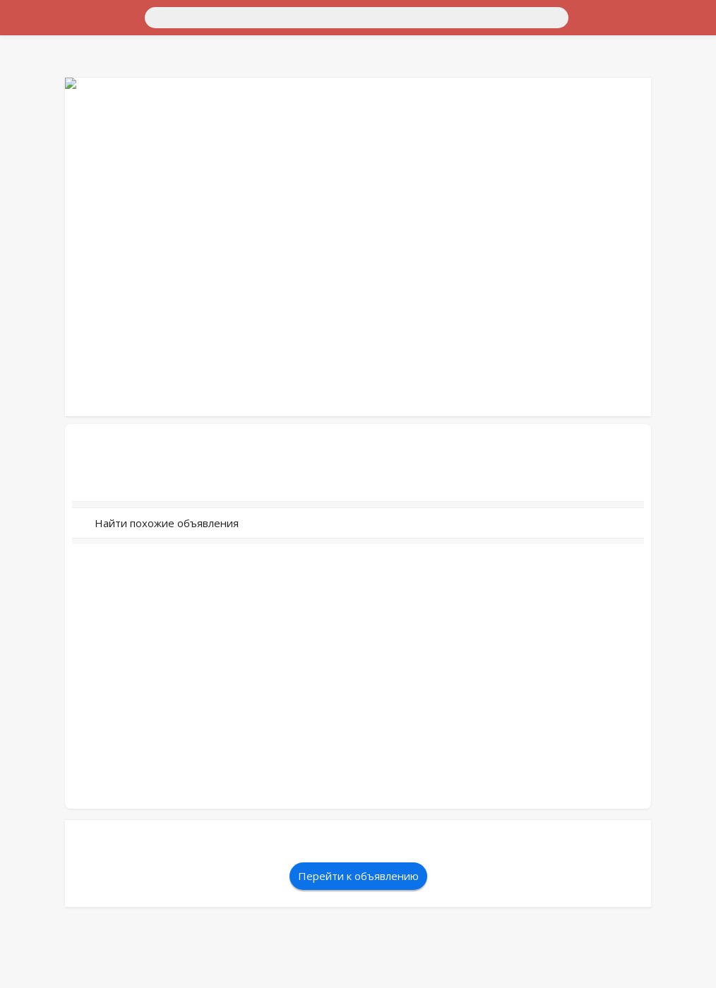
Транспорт (31, 39)
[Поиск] (139, 16)
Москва (60, 26)
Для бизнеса (35, 115)
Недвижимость (42, 65)
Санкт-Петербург (122, 26)
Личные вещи (38, 77)
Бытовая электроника (57, 90)
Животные (31, 128)
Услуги (23, 153)
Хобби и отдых (41, 103)
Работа (22, 141)
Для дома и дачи (45, 52)
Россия (22, 26)
